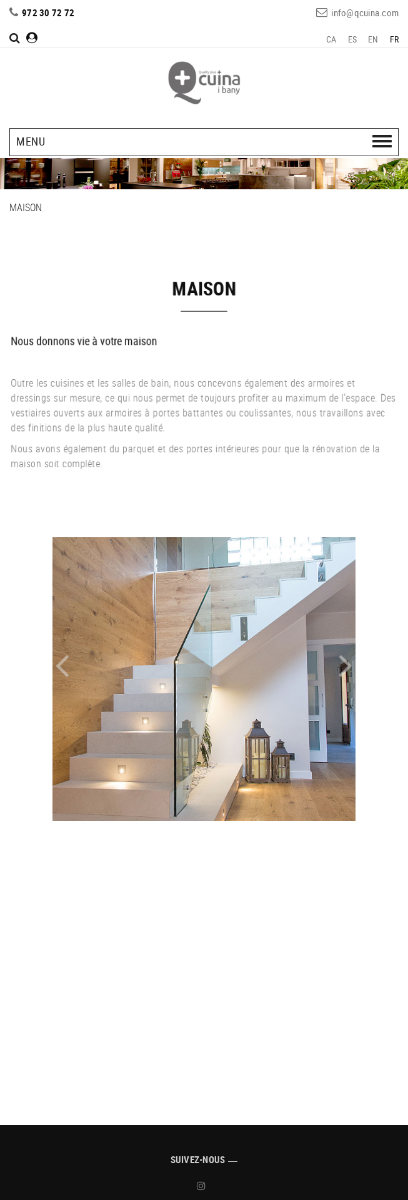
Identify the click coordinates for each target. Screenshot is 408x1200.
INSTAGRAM (203, 1186)
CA (331, 39)
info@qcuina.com (365, 12)
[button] (88, 667)
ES (352, 39)
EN (373, 39)
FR (394, 39)
